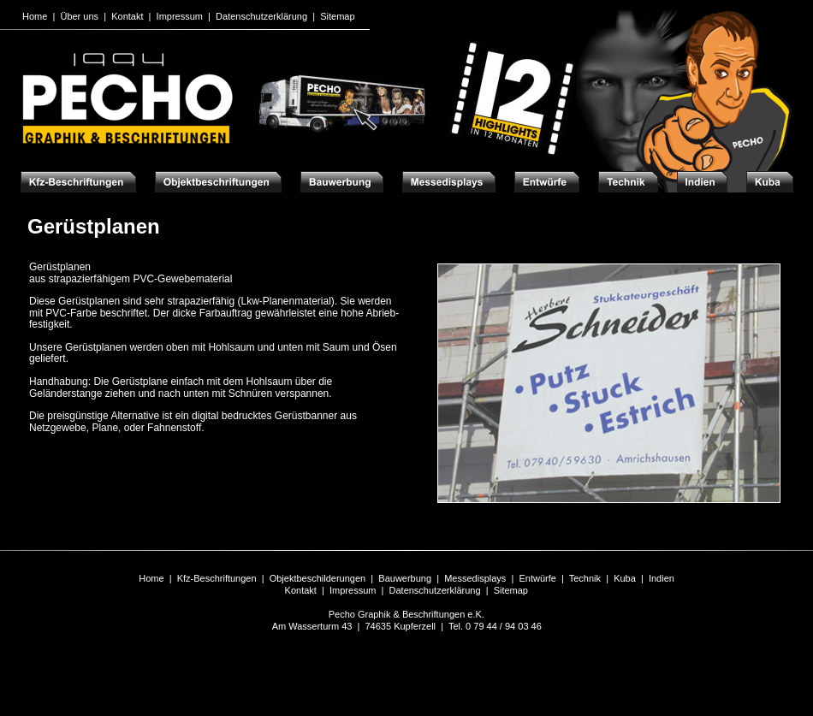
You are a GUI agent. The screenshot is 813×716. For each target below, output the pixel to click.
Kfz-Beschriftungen (217, 578)
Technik (585, 578)
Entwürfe (537, 578)
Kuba (625, 578)
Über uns (79, 16)
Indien (661, 578)
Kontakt (301, 590)
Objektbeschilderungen (318, 578)
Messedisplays (475, 578)
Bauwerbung (404, 578)
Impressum (352, 590)
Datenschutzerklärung (435, 590)
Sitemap (511, 590)
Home (151, 578)
